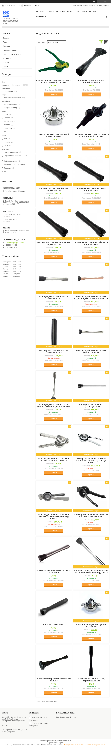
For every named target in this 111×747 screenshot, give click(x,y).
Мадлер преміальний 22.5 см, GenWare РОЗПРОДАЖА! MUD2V (53, 405)
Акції (5, 42)
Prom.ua (68, 741)
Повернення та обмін (86, 12)
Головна (40, 12)
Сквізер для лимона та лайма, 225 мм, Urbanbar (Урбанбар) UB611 (91, 460)
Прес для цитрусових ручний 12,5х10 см (91, 626)
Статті (5, 66)
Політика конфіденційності (95, 745)
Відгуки (6, 62)
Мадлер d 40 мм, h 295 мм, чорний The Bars (91, 680)
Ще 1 (5, 132)
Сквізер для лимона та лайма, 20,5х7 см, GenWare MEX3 (53, 459)
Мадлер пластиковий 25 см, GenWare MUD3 (53, 351)
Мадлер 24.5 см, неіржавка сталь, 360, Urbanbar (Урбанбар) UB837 (91, 572)
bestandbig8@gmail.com (14, 243)
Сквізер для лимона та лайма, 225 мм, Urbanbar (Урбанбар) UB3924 (53, 517)
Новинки (6, 46)
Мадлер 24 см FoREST (54, 625)
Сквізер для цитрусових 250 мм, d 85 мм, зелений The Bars (53, 81)
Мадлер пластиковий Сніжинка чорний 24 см (91, 243)
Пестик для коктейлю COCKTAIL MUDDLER (54, 572)
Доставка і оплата (65, 12)
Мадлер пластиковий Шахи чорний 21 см (91, 189)
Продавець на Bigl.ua (55, 743)
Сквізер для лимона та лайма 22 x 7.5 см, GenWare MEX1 (91, 516)
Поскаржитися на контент (73, 745)
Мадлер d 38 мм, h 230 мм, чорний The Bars (91, 81)
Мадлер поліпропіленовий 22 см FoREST (54, 680)
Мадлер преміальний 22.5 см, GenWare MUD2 (91, 351)
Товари (50, 12)
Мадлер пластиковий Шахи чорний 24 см (53, 189)
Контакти (41, 17)
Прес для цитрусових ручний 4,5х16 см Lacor (54, 135)
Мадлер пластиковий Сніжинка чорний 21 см (53, 243)
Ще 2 (5, 171)
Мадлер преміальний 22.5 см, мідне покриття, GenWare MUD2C (91, 297)
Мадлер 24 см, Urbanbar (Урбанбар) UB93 (91, 405)
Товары (6, 38)
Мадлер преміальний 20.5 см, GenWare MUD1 (54, 297)
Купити (54, 94)
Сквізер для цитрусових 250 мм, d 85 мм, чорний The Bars (91, 135)
